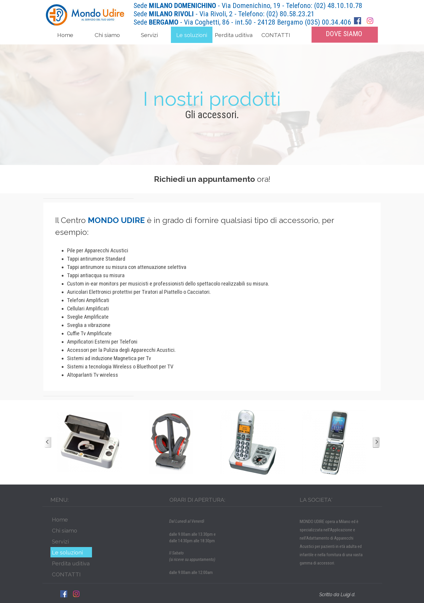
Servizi (149, 35)
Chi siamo (107, 35)
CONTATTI (275, 35)
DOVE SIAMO (344, 34)
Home (65, 35)
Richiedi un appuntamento (204, 179)
